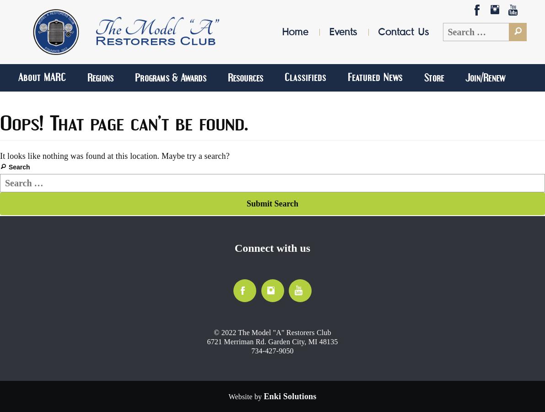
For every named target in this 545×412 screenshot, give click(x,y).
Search (19, 167)
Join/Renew (485, 77)
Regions (100, 77)
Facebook (478, 13)
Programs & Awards (170, 77)
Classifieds (305, 77)
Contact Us (403, 32)
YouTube (514, 13)
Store (434, 77)
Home (295, 32)
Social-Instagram (496, 13)
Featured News (375, 77)
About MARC (42, 77)
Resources (246, 77)
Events (343, 32)
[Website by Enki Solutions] (290, 396)
